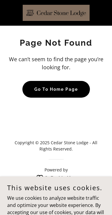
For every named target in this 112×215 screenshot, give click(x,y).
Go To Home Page (56, 89)
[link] (56, 12)
